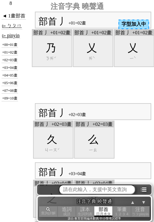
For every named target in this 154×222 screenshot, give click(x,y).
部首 (103, 211)
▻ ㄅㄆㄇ (12, 25)
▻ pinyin (11, 35)
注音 (140, 211)
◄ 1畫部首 (13, 15)
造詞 (67, 211)
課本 (85, 211)
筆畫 (122, 211)
